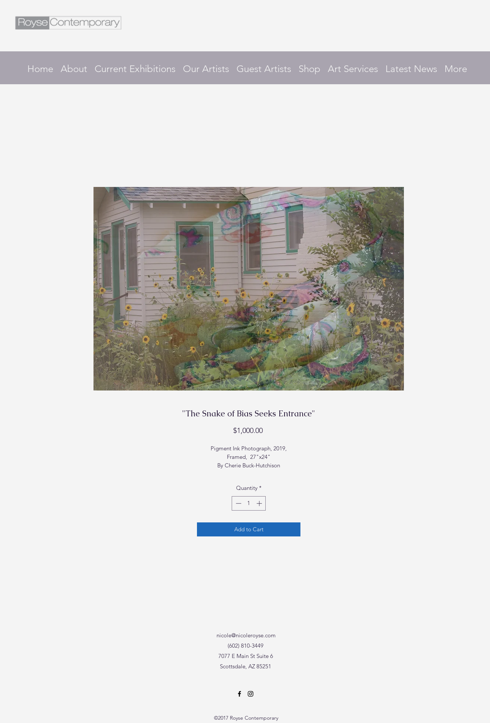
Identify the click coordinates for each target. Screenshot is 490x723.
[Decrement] (238, 503)
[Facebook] (239, 694)
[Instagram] (250, 694)
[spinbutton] (249, 503)
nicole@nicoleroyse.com (246, 635)
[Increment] (260, 503)
